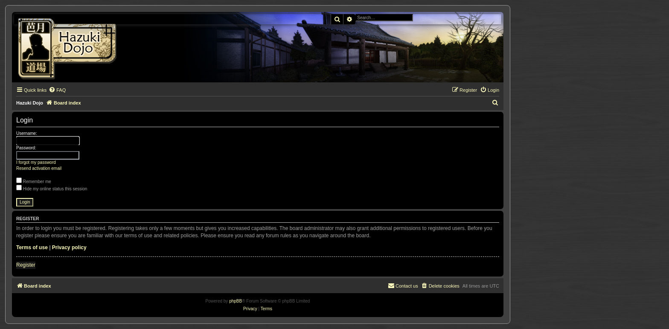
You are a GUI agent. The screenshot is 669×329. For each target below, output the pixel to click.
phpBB (235, 301)
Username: (26, 133)
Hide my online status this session (51, 188)
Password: (26, 148)
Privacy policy (69, 247)
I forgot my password (36, 162)
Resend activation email (38, 168)
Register (25, 265)
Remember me (33, 181)
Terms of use (32, 247)
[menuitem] (57, 90)
